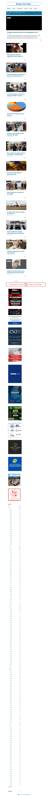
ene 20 (11, 748)
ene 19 (11, 750)
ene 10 (11, 767)
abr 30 (11, 548)
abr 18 (11, 572)
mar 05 (11, 659)
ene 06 (11, 775)
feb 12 (11, 701)
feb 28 (11, 670)
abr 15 (11, 577)
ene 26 (11, 736)
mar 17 (11, 635)
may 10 (11, 527)
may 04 (11, 539)
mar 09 (11, 651)
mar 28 (11, 614)
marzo (10, 606)
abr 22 (11, 564)
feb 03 (11, 719)
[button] (40, 40)
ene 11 (11, 765)
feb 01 (11, 723)
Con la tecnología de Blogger (24, 794)
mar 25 (11, 620)
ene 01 (11, 784)
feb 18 (11, 690)
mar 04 (11, 661)
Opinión (31, 8)
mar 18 (11, 633)
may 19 (11, 510)
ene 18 (11, 752)
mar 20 (11, 630)
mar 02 (11, 664)
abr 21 (11, 566)
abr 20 (11, 568)
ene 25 (11, 738)
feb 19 (11, 688)
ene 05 (11, 777)
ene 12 (11, 763)
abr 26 (11, 556)
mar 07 (11, 655)
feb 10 (11, 705)
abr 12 (11, 583)
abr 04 (11, 599)
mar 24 (11, 622)
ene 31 (11, 726)
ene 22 (11, 744)
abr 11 (11, 585)
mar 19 (11, 632)
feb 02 (11, 721)
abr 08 (11, 591)
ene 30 (11, 728)
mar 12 (11, 645)
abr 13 (11, 581)
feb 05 (11, 715)
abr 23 (11, 562)
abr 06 (11, 595)
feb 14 (11, 697)
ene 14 (11, 759)
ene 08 (11, 771)
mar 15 (11, 639)
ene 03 (11, 781)
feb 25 (11, 676)
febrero (10, 668)
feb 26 (11, 674)
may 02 (11, 543)
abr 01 (11, 604)
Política (13, 8)
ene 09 (11, 769)
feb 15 (11, 695)
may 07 (11, 533)
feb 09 (11, 707)
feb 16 (11, 693)
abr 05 (11, 597)
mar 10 (11, 649)
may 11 (11, 525)
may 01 (11, 544)
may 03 (11, 541)
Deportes (25, 8)
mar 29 (11, 612)
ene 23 (11, 742)
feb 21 (11, 684)
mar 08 (11, 653)
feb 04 (11, 717)
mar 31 (11, 608)
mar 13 (11, 643)
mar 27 (11, 616)
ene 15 (11, 757)
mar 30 (11, 610)
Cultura (35, 8)
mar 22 (11, 626)
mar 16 (11, 637)
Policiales (8, 8)
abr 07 (11, 593)
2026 (9, 506)
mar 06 (11, 657)
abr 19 (11, 570)
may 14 (11, 519)
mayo (9, 508)
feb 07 (11, 711)
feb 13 (11, 699)
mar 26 (11, 618)
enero (10, 724)
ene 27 (11, 734)
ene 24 (11, 740)
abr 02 (11, 603)
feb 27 (11, 672)
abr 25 (11, 558)
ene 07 (11, 773)
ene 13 (11, 761)
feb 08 (11, 709)
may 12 (11, 523)
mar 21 (11, 628)
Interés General (19, 8)
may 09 (11, 529)
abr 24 (11, 560)
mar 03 (11, 663)
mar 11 (11, 647)
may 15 (11, 517)
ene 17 (11, 753)
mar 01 (11, 666)
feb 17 (11, 692)
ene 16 (11, 755)
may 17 (11, 514)
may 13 (11, 521)
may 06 (11, 535)
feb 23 (11, 680)
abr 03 (11, 601)
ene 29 (11, 730)
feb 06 (11, 713)
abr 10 (11, 587)
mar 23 (11, 624)
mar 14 (11, 641)
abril (9, 546)
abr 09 (11, 589)
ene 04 (11, 779)
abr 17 (11, 573)
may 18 (11, 512)
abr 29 (11, 550)
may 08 (11, 531)
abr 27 (11, 554)
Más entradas (16, 281)
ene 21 (11, 746)
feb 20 (11, 686)
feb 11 (11, 703)
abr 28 (11, 552)
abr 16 (11, 575)
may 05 (11, 537)
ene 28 (11, 732)
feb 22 (11, 682)
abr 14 (11, 579)
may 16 (11, 515)
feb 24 (11, 678)
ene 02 (11, 782)
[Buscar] (41, 3)
